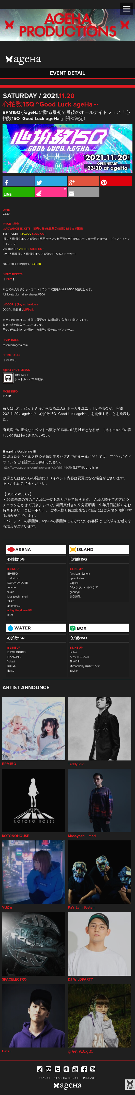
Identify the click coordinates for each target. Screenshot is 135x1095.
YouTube (75, 1070)
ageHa (23, 60)
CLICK (10, 360)
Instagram (48, 1070)
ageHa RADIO (93, 1070)
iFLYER (7, 396)
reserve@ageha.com (15, 345)
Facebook (84, 1070)
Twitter (57, 1070)
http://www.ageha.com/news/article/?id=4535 (37, 467)
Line (66, 1070)
